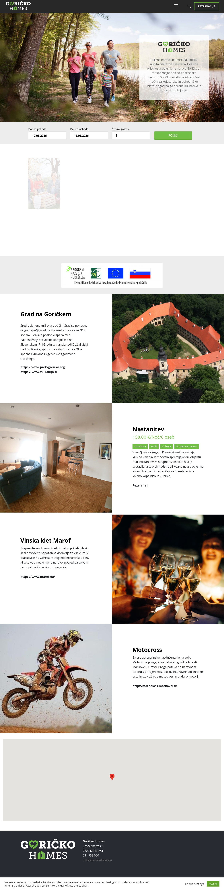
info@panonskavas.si (97, 860)
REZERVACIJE (206, 6)
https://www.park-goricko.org (42, 367)
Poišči (173, 135)
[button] (112, 777)
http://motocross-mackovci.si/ (155, 686)
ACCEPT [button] (213, 883)
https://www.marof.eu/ (37, 577)
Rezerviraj (140, 485)
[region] (112, 67)
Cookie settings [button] (194, 883)
